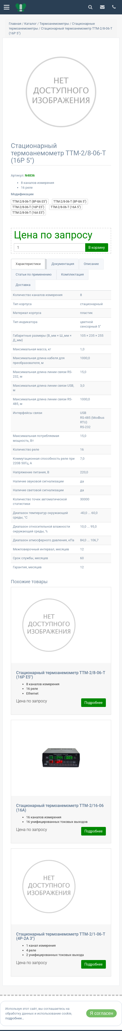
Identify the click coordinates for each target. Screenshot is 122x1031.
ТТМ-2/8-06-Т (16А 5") (66, 207)
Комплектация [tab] (72, 274)
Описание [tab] (91, 264)
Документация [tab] (62, 264)
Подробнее (93, 703)
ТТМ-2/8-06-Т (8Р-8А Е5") (29, 201)
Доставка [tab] (23, 285)
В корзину (96, 248)
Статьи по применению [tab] (34, 274)
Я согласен (101, 1013)
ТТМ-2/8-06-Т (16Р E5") (28, 207)
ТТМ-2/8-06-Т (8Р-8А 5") (69, 201)
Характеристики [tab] (28, 264)
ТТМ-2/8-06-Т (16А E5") (28, 212)
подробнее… (14, 1018)
